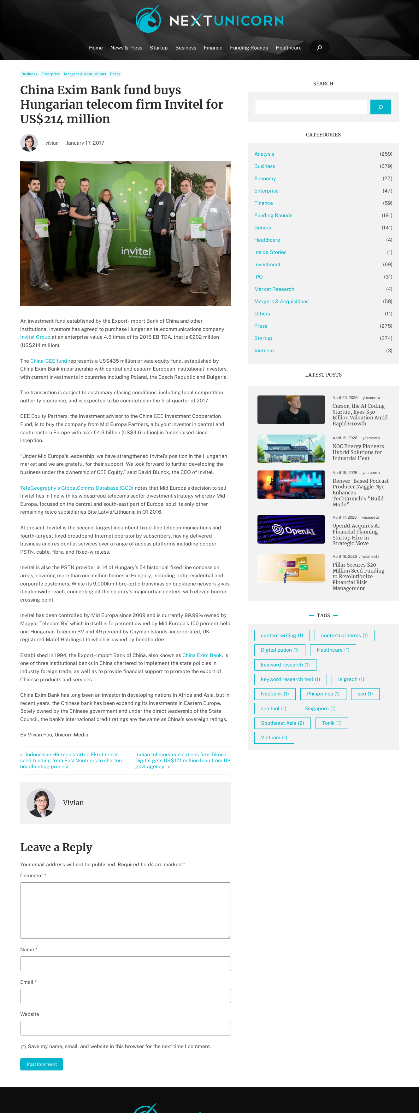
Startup (294, 338)
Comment (33, 821)
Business (29, 74)
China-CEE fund (48, 338)
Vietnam (294, 351)
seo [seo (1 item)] (349, 716)
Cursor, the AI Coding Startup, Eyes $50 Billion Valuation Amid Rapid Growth (355, 415)
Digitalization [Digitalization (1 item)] (310, 657)
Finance (294, 203)
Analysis (294, 154)
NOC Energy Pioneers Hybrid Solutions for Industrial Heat (351, 453)
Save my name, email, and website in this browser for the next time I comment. (119, 992)
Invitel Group (189, 315)
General (294, 228)
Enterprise (50, 74)
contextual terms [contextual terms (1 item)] (314, 643)
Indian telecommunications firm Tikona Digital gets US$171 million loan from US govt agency (205, 703)
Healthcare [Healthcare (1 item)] (363, 657)
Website (29, 959)
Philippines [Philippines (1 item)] (307, 716)
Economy (295, 179)
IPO (289, 277)
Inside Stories (301, 252)
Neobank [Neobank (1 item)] (349, 702)
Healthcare (297, 240)
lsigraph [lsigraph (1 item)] (304, 702)
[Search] (380, 107)
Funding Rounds (304, 215)
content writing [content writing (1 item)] (312, 628)
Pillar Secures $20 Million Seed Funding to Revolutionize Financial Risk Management (356, 572)
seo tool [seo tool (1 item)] (304, 731)
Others (292, 314)
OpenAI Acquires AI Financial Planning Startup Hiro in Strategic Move (355, 532)
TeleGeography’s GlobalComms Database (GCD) (76, 457)
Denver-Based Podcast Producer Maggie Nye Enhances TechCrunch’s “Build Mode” (354, 491)
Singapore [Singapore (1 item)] (350, 731)
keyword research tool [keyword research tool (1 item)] (321, 687)
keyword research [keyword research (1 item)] (315, 672)
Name (28, 895)
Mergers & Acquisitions (85, 74)
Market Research (305, 289)
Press (115, 74)
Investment (298, 265)
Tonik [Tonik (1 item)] (362, 745)
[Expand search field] (319, 47)
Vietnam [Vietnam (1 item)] (304, 760)
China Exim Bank (202, 608)
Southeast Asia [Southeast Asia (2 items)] (312, 745)
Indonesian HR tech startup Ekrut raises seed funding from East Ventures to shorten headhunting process (80, 706)
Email (28, 927)
